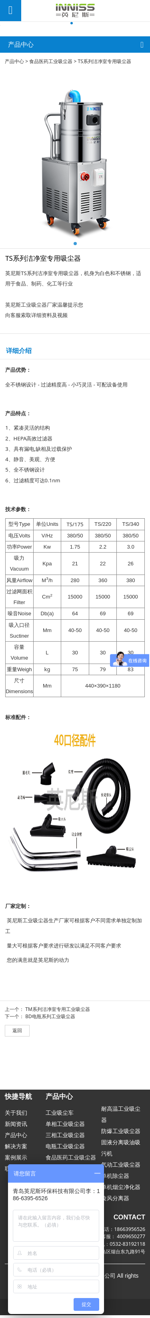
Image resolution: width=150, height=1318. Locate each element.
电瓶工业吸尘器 (65, 1149)
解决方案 (16, 1149)
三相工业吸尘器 (65, 1138)
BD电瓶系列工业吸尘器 (50, 1059)
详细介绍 (19, 393)
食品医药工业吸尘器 (50, 104)
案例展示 (16, 1160)
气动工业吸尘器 (120, 1167)
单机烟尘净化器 (120, 1189)
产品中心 (14, 104)
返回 (17, 1073)
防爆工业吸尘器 (120, 1134)
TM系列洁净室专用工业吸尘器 (57, 1052)
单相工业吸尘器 (65, 1126)
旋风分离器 (115, 1201)
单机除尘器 (115, 1178)
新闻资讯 (16, 1126)
